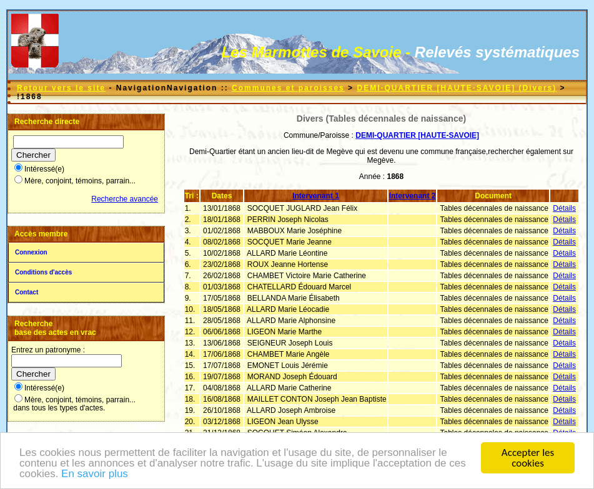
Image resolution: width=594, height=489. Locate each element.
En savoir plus (94, 474)
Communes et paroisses (288, 88)
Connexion (31, 252)
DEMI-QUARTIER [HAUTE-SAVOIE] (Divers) (457, 88)
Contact (26, 292)
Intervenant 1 (315, 195)
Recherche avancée (124, 199)
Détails (564, 208)
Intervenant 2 (412, 195)
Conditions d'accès (43, 272)
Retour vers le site (61, 88)
